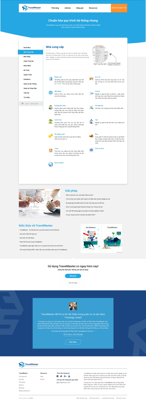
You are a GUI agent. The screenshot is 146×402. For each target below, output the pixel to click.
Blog (41, 376)
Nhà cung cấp (29, 52)
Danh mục (27, 47)
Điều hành (27, 66)
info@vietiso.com (63, 382)
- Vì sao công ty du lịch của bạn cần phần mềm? (80, 215)
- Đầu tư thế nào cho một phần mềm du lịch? (79, 195)
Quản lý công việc (30, 88)
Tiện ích (26, 93)
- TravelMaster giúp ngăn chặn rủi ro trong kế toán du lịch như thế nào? (41, 246)
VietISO (31, 398)
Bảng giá (79, 8)
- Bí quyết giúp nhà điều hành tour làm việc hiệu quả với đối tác (84, 203)
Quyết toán (28, 75)
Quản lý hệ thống (30, 84)
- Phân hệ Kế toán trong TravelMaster (30, 242)
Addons (68, 8)
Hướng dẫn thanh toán (108, 398)
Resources (93, 8)
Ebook (42, 379)
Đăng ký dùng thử (119, 8)
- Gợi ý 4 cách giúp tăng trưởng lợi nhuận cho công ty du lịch (84, 207)
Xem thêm (73, 342)
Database (27, 79)
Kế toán (26, 70)
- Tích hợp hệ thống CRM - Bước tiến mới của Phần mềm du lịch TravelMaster (43, 250)
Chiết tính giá (28, 61)
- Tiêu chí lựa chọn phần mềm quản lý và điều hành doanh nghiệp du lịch (87, 199)
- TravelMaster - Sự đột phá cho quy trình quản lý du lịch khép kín (39, 230)
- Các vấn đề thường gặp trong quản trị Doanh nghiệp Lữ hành (84, 211)
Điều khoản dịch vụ (94, 398)
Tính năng (55, 8)
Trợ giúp (27, 97)
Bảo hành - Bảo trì (121, 398)
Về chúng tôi (23, 376)
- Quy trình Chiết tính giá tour (28, 234)
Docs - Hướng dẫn (31, 104)
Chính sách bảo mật (81, 398)
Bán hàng (27, 57)
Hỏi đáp (21, 379)
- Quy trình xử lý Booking (26, 238)
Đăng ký (73, 276)
